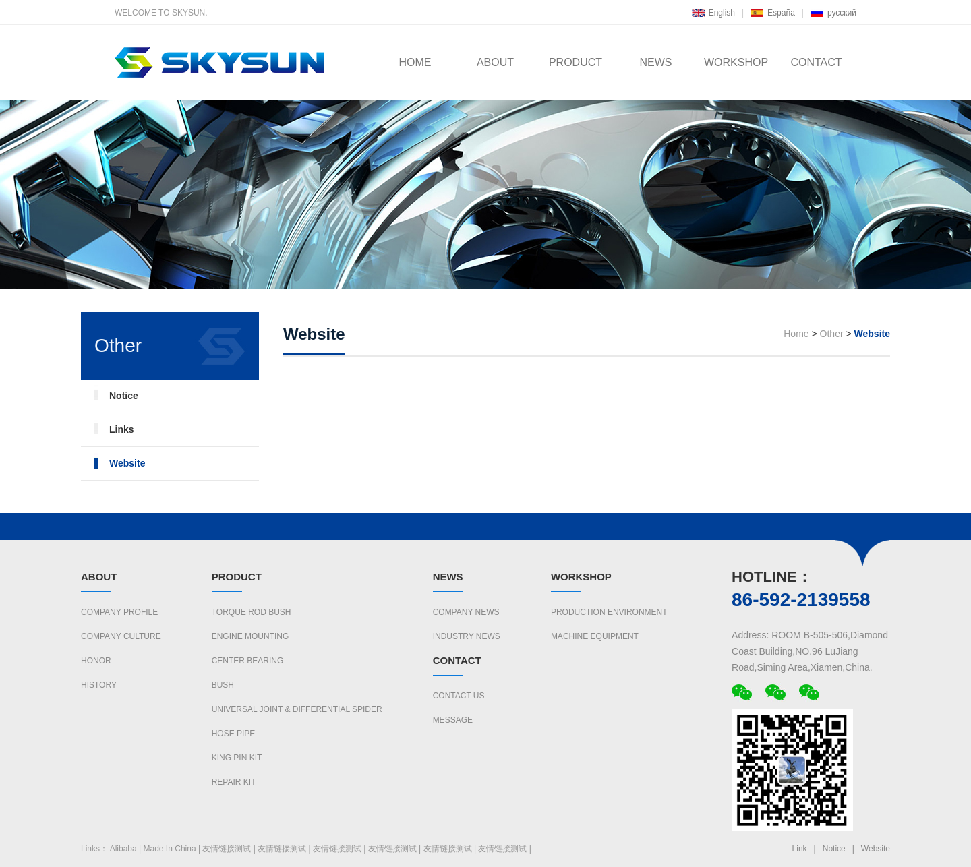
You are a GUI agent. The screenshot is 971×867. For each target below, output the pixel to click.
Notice (123, 395)
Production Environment (609, 612)
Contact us (459, 695)
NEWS (656, 62)
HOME (415, 62)
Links (121, 429)
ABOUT (495, 62)
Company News (466, 612)
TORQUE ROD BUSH (251, 612)
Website (127, 463)
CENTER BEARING (248, 660)
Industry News (466, 636)
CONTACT (816, 62)
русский (841, 13)
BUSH (223, 685)
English (722, 13)
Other (832, 333)
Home (796, 333)
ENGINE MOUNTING (250, 636)
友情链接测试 (226, 849)
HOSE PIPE (234, 733)
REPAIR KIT (234, 782)
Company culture (121, 636)
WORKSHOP (736, 62)
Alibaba (123, 849)
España (781, 13)
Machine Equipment (595, 636)
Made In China (170, 849)
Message (453, 720)
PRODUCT (575, 62)
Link (799, 849)
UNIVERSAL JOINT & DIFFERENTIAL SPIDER (297, 709)
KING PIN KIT (237, 758)
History (99, 685)
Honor (96, 660)
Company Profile (119, 612)
